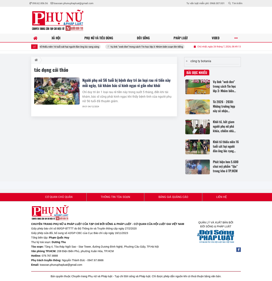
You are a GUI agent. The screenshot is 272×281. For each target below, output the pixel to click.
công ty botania (200, 61)
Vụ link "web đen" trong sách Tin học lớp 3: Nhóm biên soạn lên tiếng (150, 46)
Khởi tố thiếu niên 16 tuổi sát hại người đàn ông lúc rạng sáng (70, 46)
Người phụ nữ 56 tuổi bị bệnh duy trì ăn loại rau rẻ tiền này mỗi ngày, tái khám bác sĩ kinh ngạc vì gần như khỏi (126, 82)
